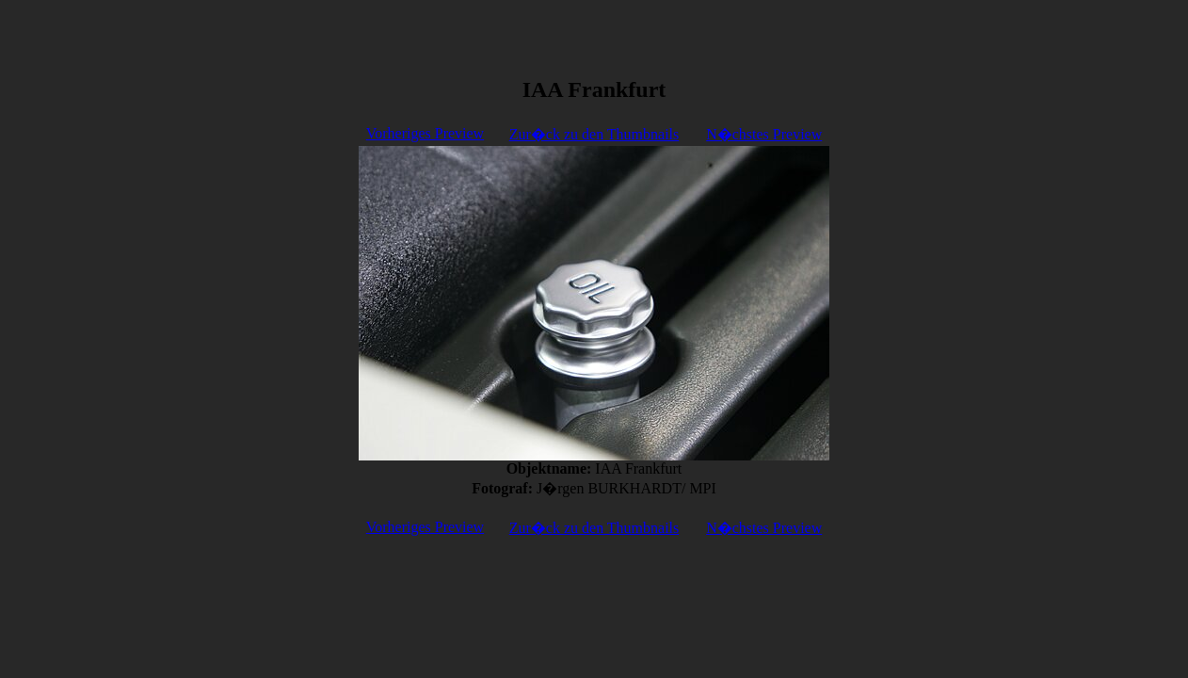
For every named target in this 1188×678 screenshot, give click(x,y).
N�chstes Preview (764, 134)
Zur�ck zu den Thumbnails (594, 134)
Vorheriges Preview (425, 133)
